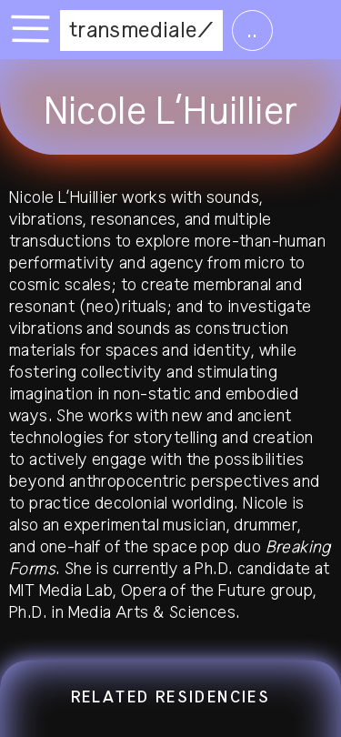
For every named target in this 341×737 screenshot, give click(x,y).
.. (252, 30)
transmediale (133, 30)
